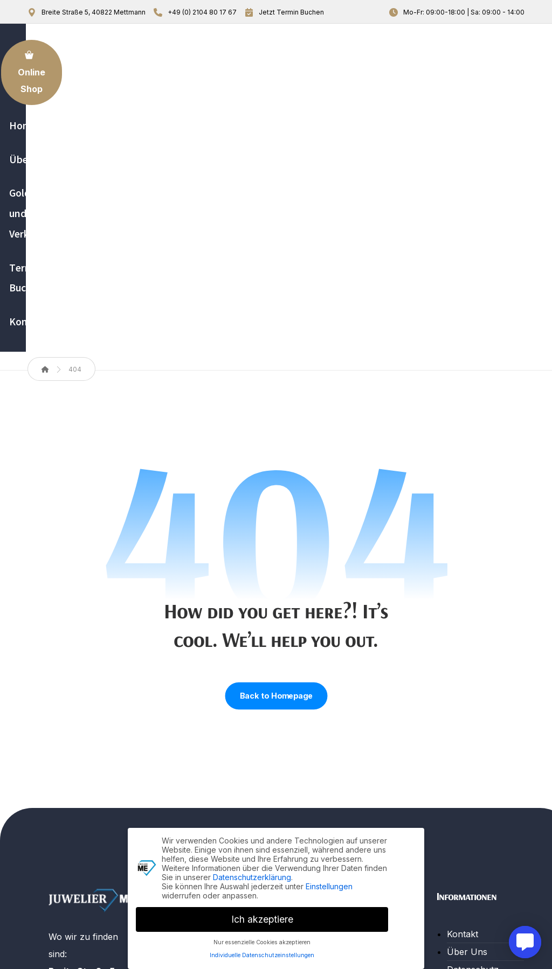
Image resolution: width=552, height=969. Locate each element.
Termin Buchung (223, 773)
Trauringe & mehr (354, 790)
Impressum (470, 756)
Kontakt (204, 791)
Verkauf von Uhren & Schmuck (356, 747)
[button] (61, 864)
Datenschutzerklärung (252, 875)
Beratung (336, 773)
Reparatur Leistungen (340, 712)
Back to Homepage (276, 465)
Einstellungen (329, 884)
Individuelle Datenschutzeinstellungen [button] (262, 953)
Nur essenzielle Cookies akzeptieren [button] (261, 940)
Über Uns (209, 720)
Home (201, 703)
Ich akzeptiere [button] (262, 917)
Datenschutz (473, 738)
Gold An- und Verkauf (216, 747)
